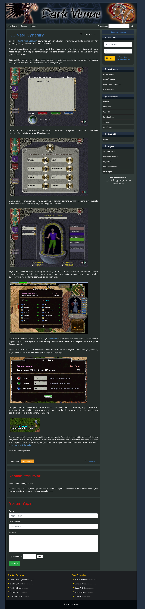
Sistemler (106, 102)
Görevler (106, 122)
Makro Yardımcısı (16, 596)
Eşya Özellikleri (108, 117)
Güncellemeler (108, 74)
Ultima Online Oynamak (18, 580)
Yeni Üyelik (123, 57)
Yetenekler (53, 338)
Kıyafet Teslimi (80, 588)
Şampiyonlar (108, 127)
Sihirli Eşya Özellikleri (17, 584)
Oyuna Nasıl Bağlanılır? (27, 41)
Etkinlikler (107, 107)
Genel (105, 139)
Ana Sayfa (12, 26)
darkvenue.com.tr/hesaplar (20, 445)
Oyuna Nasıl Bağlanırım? (112, 84)
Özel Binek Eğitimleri (110, 156)
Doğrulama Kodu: (16, 556)
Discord (23, 26)
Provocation (79, 596)
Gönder (14, 563)
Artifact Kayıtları (109, 151)
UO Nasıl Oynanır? (81, 580)
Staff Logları (107, 172)
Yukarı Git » (92, 461)
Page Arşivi (107, 162)
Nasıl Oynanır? (108, 89)
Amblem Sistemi (15, 588)
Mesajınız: (13, 532)
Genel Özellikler (109, 79)
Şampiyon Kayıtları (110, 167)
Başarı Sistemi (15, 592)
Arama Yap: (103, 26)
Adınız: (11, 511)
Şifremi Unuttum (124, 59)
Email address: (15, 521)
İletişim (34, 26)
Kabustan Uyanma (81, 584)
